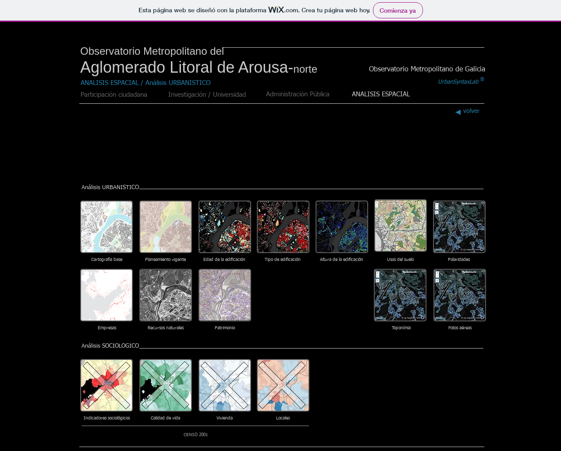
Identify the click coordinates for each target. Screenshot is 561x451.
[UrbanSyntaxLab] (458, 82)
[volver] (465, 111)
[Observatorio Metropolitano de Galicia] (427, 69)
